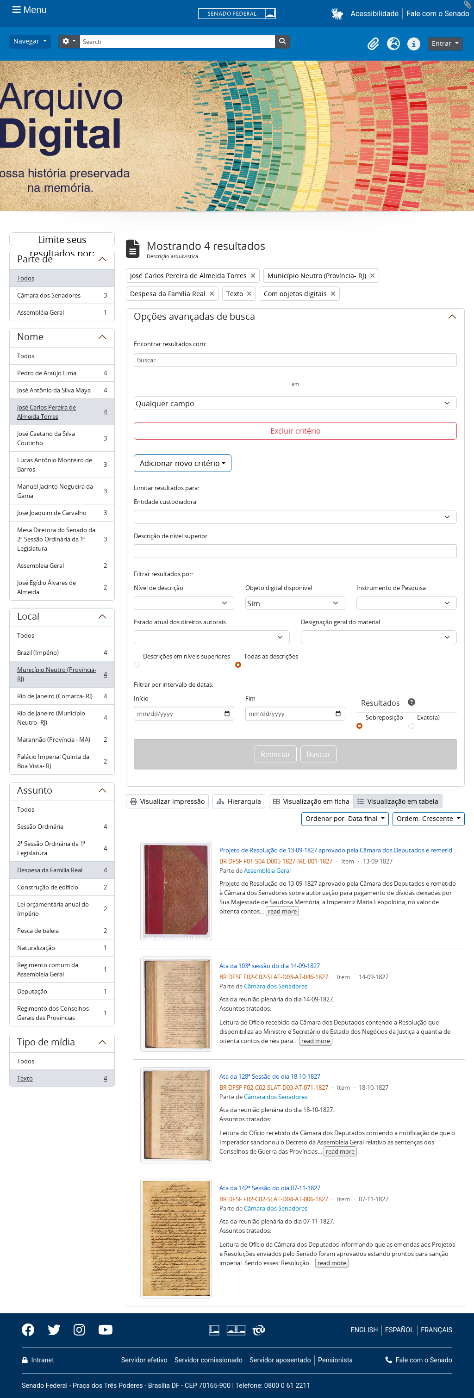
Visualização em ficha (311, 801)
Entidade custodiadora (165, 501)
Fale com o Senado (437, 13)
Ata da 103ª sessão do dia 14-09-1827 (269, 966)
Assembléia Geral (62, 314)
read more (282, 911)
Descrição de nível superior (170, 536)
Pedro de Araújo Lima (62, 375)
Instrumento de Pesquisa (391, 588)
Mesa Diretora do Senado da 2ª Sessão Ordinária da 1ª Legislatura (62, 539)
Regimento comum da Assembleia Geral (62, 969)
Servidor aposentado (280, 1360)
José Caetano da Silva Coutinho (62, 438)
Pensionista (335, 1360)
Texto (62, 1080)
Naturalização (62, 950)
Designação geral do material (340, 622)
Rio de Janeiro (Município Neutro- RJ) (62, 718)
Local (28, 617)
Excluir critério (295, 431)
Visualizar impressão (167, 801)
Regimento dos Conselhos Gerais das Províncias (62, 1013)
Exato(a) (428, 717)
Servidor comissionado (209, 1360)
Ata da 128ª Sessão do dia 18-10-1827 (269, 1076)
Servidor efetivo (144, 1360)
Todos (25, 278)
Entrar (442, 43)
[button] (339, 13)
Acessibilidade (375, 13)
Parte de (35, 260)
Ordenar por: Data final (343, 818)
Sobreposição (384, 717)
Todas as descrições (271, 656)
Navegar (27, 41)
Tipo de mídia (46, 1043)
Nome (30, 338)
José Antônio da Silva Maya (62, 392)
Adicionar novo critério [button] (180, 463)
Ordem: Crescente (426, 818)
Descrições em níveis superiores (186, 656)
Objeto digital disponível (278, 588)
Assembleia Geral (62, 567)
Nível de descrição (158, 588)
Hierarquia (239, 801)
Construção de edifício (62, 889)
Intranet (38, 1360)
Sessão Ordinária (62, 828)
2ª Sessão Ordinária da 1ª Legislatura (62, 848)
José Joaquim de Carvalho (62, 515)
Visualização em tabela (397, 801)
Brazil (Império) (62, 654)
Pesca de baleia (62, 932)
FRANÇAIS (436, 1330)
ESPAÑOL (399, 1330)
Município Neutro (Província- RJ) (62, 674)
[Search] (177, 42)
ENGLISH (364, 1330)
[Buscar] (295, 360)
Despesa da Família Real (62, 872)
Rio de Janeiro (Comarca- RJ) (62, 698)
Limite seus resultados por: (62, 239)
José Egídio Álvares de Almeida (62, 587)
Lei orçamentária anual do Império (62, 909)
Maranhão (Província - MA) (62, 741)
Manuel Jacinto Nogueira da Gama (62, 491)
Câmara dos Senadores (62, 297)
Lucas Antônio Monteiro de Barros (62, 464)
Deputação (62, 993)
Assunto (34, 791)
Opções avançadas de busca (194, 318)
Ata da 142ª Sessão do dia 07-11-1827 (269, 1188)
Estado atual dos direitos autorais (180, 622)
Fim (250, 698)
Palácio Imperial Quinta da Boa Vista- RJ (62, 761)
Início (141, 698)
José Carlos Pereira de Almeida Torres (62, 412)
